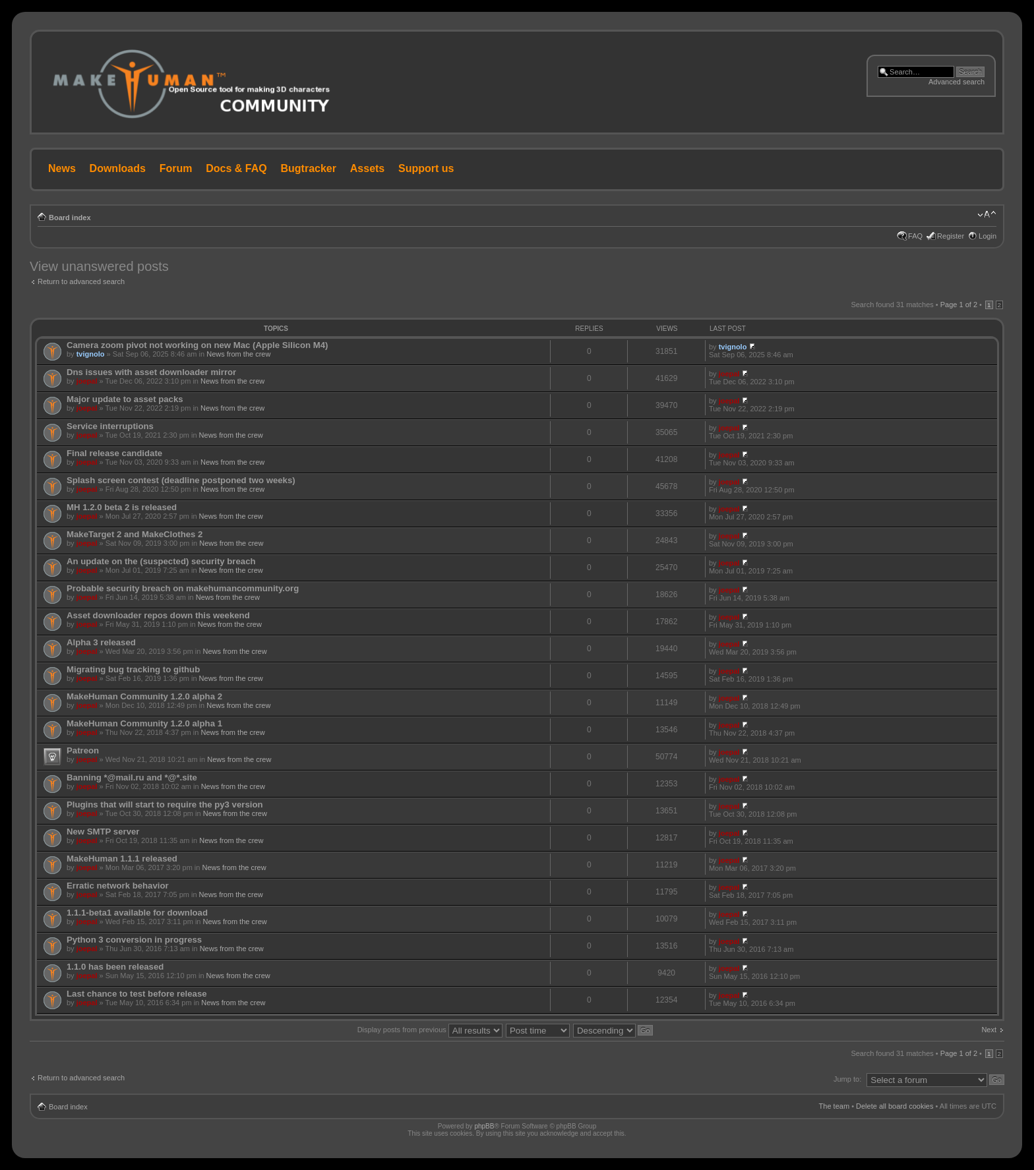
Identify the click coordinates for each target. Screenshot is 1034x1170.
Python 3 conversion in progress (134, 940)
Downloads (118, 168)
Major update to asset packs (125, 399)
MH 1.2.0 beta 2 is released (122, 507)
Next (988, 1030)
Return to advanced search (81, 281)
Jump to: (847, 1079)
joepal (87, 381)
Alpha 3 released (101, 642)
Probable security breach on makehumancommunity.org (183, 588)
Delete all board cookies (894, 1106)
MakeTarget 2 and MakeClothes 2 (134, 534)
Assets (367, 168)
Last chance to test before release (137, 994)
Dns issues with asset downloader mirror (151, 372)
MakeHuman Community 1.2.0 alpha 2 (144, 696)
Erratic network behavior (118, 886)
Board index (70, 217)
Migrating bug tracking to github (133, 669)
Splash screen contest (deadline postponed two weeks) (181, 480)
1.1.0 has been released (115, 967)
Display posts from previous (429, 1030)
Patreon (83, 750)
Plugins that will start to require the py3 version (165, 804)
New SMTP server (103, 831)
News (62, 168)
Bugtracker (308, 168)
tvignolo (90, 354)
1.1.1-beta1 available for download (137, 913)
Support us (426, 168)
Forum (176, 168)
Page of (958, 304)
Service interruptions (110, 426)
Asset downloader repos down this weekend (158, 615)
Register (950, 236)
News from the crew (238, 354)
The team (834, 1106)
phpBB (484, 1126)
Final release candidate (114, 453)
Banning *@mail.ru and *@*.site (132, 777)
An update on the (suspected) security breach (161, 561)
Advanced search (956, 82)
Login (987, 236)
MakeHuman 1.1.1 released (122, 858)
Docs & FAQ (236, 168)
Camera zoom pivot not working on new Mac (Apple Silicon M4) (197, 345)
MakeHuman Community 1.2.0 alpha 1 (144, 723)
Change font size (986, 215)
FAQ (915, 236)
